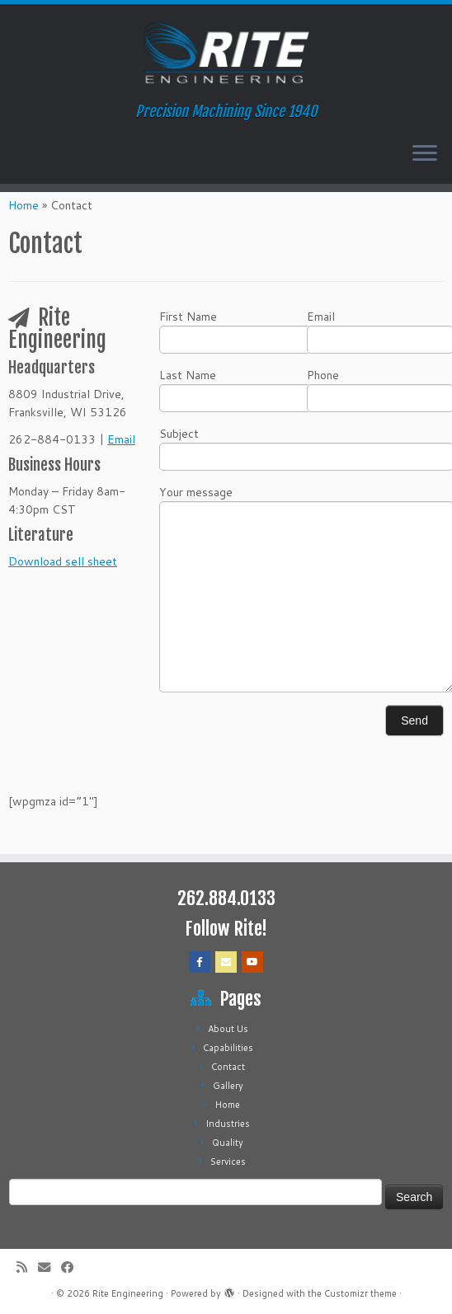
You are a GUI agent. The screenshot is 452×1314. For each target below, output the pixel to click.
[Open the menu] (424, 154)
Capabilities (228, 1047)
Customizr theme (360, 1293)
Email (121, 439)
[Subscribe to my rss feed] (27, 1267)
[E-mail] (49, 1267)
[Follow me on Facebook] (72, 1267)
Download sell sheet (62, 561)
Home (23, 205)
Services (228, 1161)
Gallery (228, 1085)
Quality (227, 1142)
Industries (227, 1123)
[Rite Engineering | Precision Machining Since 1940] (226, 53)
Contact (228, 1066)
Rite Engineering (127, 1293)
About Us (228, 1028)
